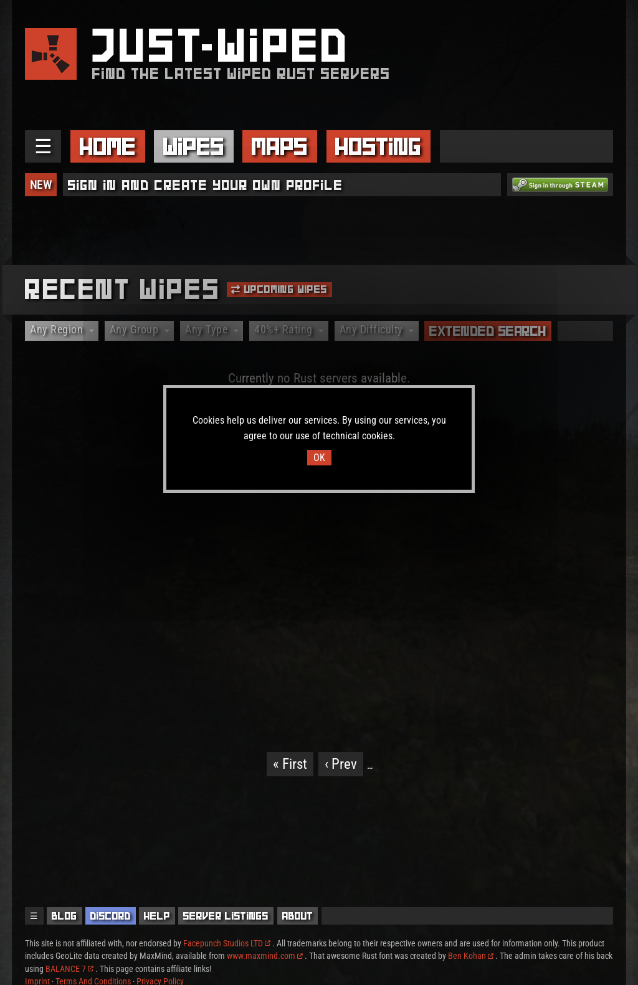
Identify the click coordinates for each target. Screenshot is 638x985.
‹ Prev (341, 764)
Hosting (378, 146)
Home (108, 146)
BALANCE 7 (69, 969)
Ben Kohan (470, 956)
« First (290, 764)
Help (157, 916)
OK (319, 458)
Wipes (193, 146)
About (297, 916)
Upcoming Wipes (279, 289)
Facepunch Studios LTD (226, 943)
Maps (280, 146)
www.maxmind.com (265, 956)
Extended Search (487, 331)
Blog (64, 916)
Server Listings (226, 916)
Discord (110, 916)
